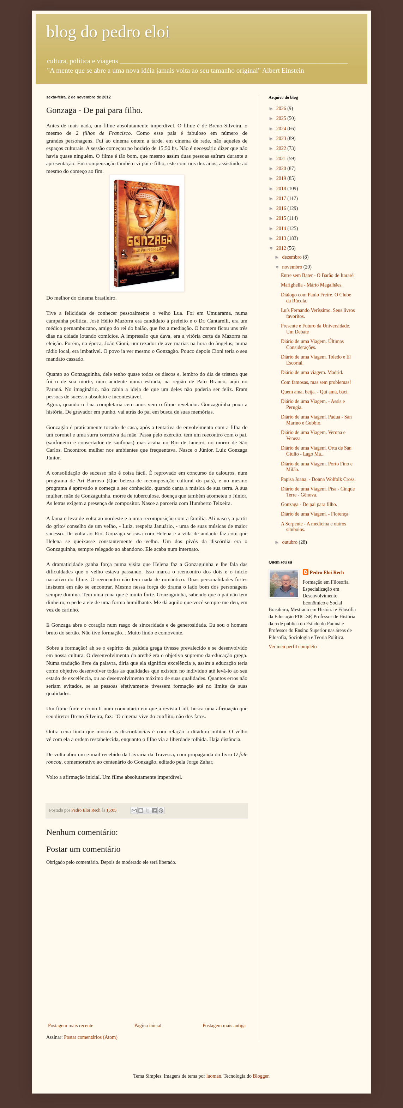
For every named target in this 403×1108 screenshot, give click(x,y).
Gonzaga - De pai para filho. (309, 504)
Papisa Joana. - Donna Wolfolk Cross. (318, 479)
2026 (282, 108)
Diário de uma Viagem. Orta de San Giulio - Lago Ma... (316, 451)
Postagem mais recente (70, 1025)
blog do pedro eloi (108, 31)
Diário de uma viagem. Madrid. (312, 372)
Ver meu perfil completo (293, 646)
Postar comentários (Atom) (91, 1037)
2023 (282, 138)
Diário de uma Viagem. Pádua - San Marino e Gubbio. (316, 420)
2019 (282, 178)
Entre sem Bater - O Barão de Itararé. (318, 275)
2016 (282, 208)
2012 (282, 248)
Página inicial (148, 1025)
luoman (213, 1076)
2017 (282, 198)
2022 (282, 148)
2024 (282, 128)
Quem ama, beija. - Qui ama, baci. (315, 392)
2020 (282, 168)
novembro (292, 267)
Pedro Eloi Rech (327, 572)
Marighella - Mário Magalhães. (312, 285)
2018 (282, 188)
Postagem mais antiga (224, 1025)
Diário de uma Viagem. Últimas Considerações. (312, 344)
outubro (290, 542)
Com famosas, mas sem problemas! (316, 382)
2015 (282, 218)
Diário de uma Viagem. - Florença (314, 514)
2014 (282, 228)
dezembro (292, 257)
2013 (282, 238)
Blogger (260, 1076)
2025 (282, 118)
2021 (282, 158)
